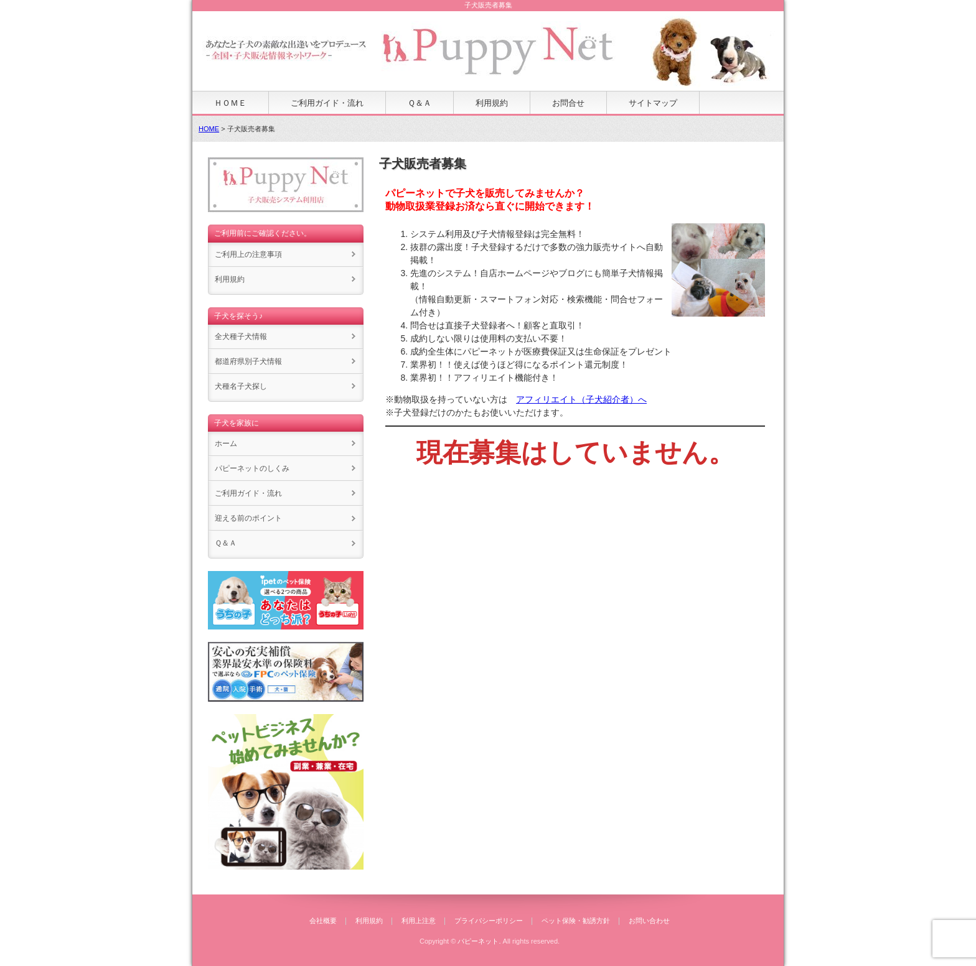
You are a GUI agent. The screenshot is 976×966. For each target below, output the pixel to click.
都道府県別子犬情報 (248, 361)
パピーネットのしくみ (252, 468)
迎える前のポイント (248, 518)
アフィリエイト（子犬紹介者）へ (581, 399)
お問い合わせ (649, 920)
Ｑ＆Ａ (419, 103)
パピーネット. (479, 941)
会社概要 (323, 920)
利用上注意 (418, 920)
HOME (209, 128)
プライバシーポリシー (488, 920)
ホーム (226, 443)
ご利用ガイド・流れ (327, 103)
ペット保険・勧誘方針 (576, 920)
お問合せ (568, 103)
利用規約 (492, 103)
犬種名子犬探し (241, 386)
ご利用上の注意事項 (248, 254)
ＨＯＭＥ (230, 103)
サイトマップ (653, 103)
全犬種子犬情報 (241, 336)
